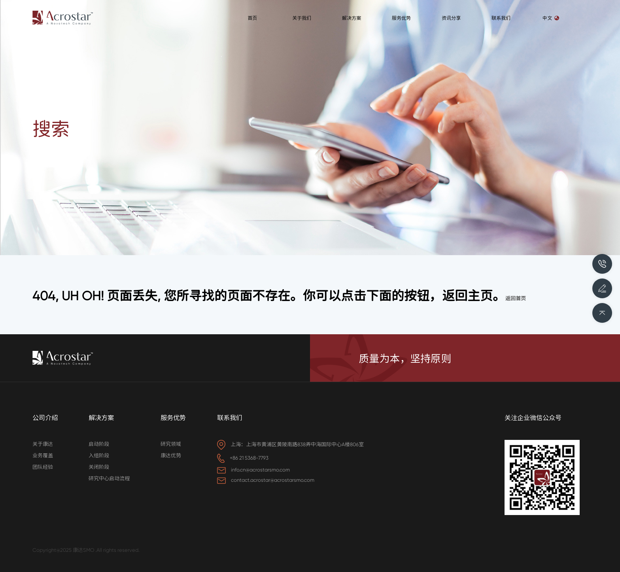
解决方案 (101, 418)
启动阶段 (99, 444)
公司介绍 (45, 418)
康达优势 (171, 455)
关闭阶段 (99, 467)
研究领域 (171, 444)
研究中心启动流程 (109, 478)
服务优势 (173, 418)
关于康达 (42, 444)
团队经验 (42, 467)
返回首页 (515, 298)
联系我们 (229, 418)
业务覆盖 (42, 455)
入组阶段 (99, 455)
